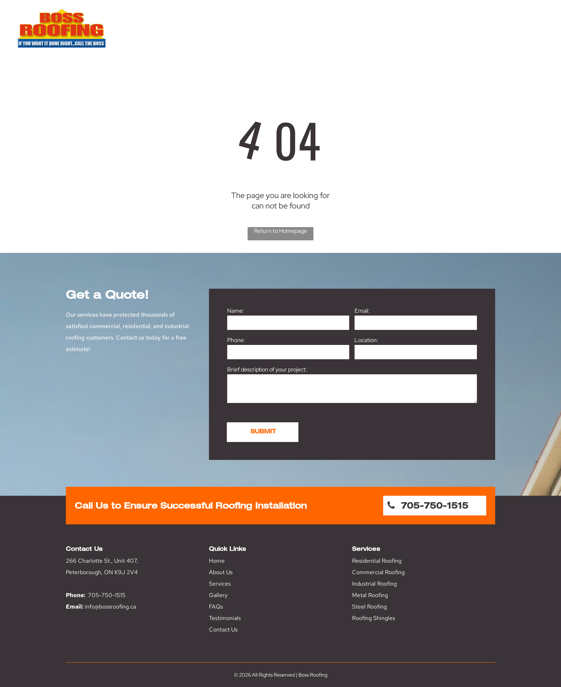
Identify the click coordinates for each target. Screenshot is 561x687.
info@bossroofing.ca (110, 606)
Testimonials (225, 618)
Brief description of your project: (267, 369)
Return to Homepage (280, 231)
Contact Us (223, 629)
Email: (362, 310)
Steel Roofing (369, 606)
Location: (366, 340)
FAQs (216, 606)
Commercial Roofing (378, 572)
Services (220, 583)
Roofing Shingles (373, 618)
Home (217, 561)
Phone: (236, 340)
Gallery (218, 595)
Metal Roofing (370, 595)
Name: (235, 310)
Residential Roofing (376, 561)
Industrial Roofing (374, 583)
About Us (221, 572)
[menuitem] (336, 35)
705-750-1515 (107, 595)
